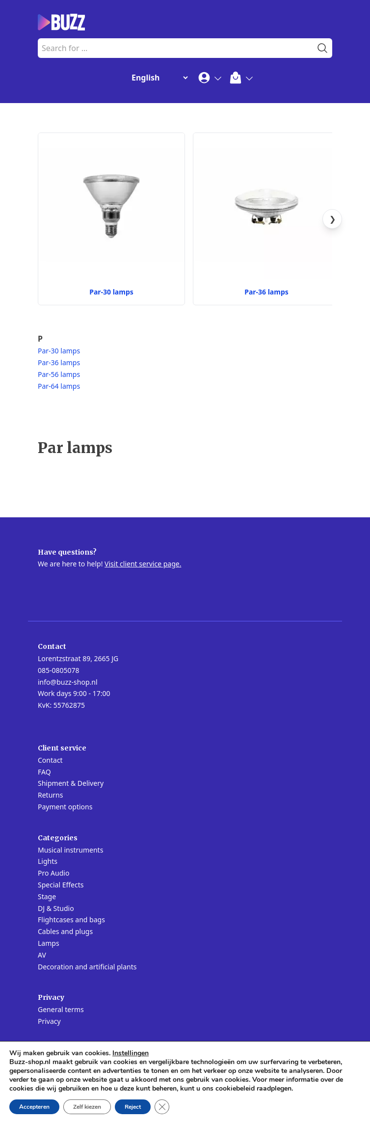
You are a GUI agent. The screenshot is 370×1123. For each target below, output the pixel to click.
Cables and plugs (65, 931)
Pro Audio (53, 873)
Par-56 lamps (59, 374)
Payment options (65, 806)
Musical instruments (70, 850)
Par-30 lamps (59, 350)
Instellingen (130, 1053)
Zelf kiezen (87, 1107)
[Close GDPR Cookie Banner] (162, 1106)
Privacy (49, 1021)
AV (42, 955)
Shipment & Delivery (71, 783)
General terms (61, 1009)
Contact (50, 760)
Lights (47, 861)
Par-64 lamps (59, 386)
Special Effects (60, 884)
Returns (50, 795)
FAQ (44, 771)
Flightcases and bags (71, 919)
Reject (133, 1107)
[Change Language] (157, 77)
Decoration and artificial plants (87, 966)
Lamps (48, 943)
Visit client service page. (143, 563)
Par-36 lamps (59, 362)
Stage (47, 896)
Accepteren (34, 1107)
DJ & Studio (56, 908)
